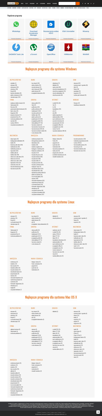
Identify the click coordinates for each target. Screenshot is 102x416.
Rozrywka (31, 8)
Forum (75, 8)
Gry (37, 3)
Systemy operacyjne (69, 8)
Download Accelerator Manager (33, 33)
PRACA (87, 8)
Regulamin (44, 412)
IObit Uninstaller (68, 31)
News (22, 3)
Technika (53, 8)
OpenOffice (51, 54)
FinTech (58, 8)
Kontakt (59, 412)
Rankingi (62, 8)
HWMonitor (68, 54)
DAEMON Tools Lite (16, 54)
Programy (32, 3)
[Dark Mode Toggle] (98, 412)
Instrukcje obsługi (81, 8)
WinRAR (86, 54)
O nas (63, 412)
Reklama (39, 412)
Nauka (50, 8)
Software (9, 8)
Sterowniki (42, 3)
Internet (19, 8)
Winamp (86, 31)
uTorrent (33, 54)
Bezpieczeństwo (25, 8)
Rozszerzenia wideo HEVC (51, 32)
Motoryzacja (44, 8)
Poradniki (54, 3)
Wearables (39, 8)
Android (49, 3)
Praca (48, 412)
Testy (26, 3)
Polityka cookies (54, 412)
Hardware (14, 8)
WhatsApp (16, 31)
